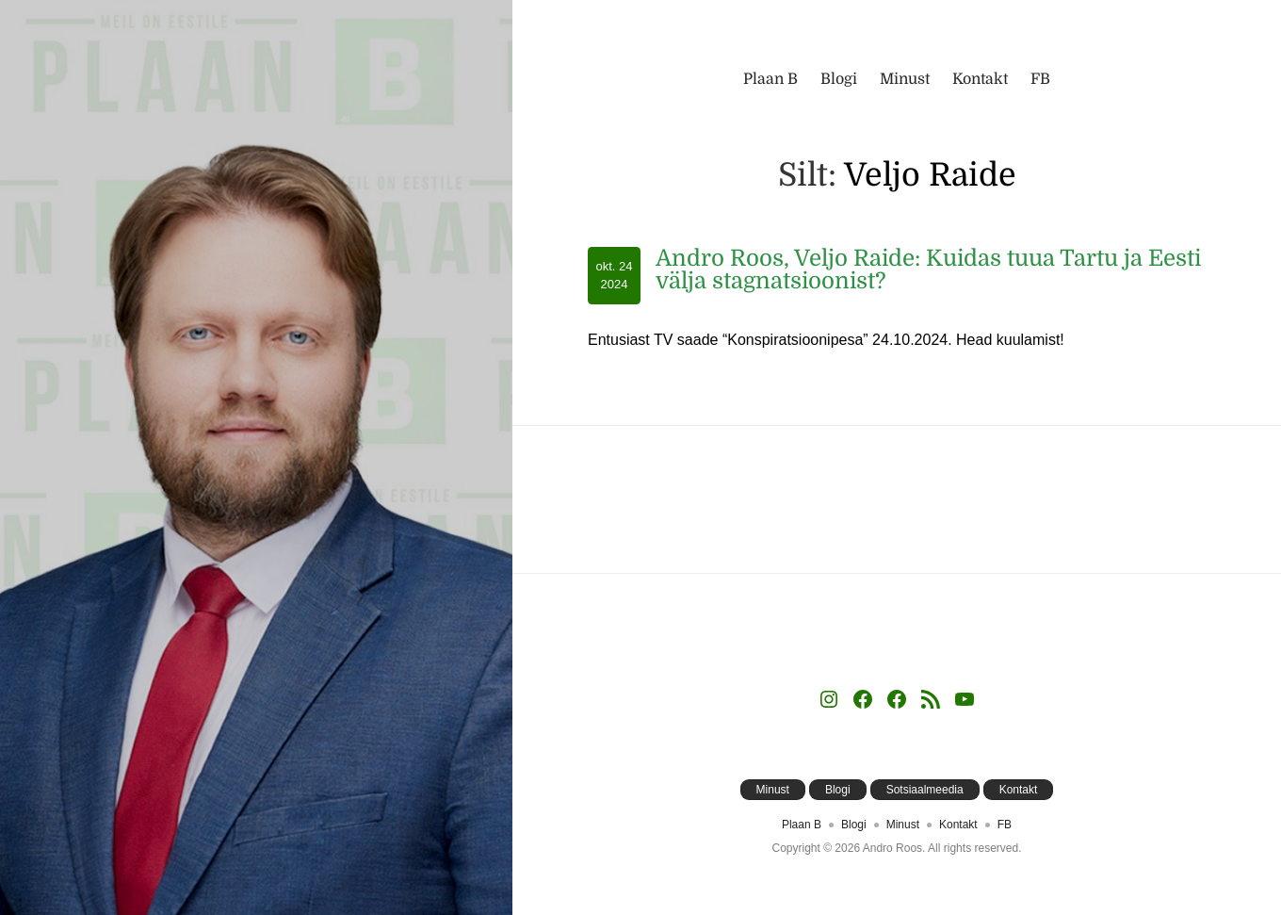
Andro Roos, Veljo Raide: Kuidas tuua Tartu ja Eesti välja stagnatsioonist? (928, 269)
